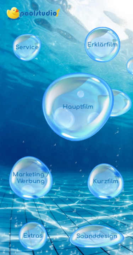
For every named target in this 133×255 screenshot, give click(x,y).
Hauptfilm (78, 106)
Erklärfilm (103, 44)
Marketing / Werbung (31, 177)
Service (26, 47)
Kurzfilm (105, 181)
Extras (33, 235)
